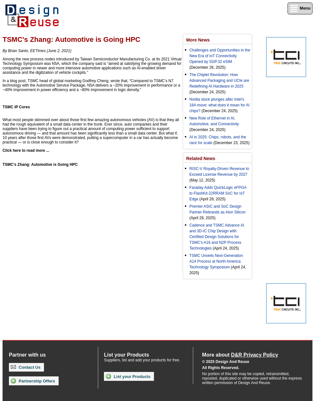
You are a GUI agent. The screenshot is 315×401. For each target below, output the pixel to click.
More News (198, 39)
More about (240, 355)
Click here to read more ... (26, 150)
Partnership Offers (33, 380)
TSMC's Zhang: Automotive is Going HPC (40, 164)
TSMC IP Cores (16, 107)
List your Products (128, 376)
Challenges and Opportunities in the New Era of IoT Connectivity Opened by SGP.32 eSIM (219, 56)
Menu (300, 8)
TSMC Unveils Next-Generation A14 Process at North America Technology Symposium (216, 261)
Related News (200, 158)
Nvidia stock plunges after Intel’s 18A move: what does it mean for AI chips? (219, 105)
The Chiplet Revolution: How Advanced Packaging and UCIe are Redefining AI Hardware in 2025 (219, 81)
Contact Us (25, 367)
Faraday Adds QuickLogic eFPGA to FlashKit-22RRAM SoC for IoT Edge (217, 193)
